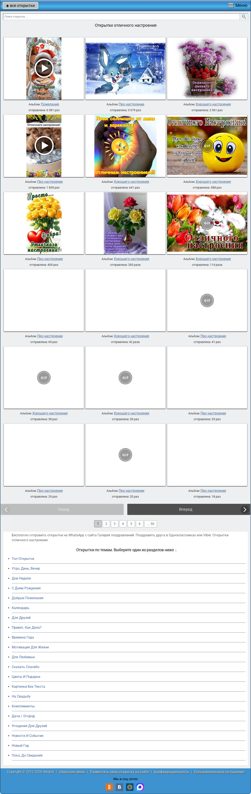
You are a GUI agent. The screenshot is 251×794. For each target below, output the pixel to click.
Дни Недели (21, 578)
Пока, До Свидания (27, 755)
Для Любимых (23, 657)
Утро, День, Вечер (26, 568)
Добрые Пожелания (27, 598)
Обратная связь (72, 772)
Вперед (185, 509)
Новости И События (27, 736)
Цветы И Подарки (26, 677)
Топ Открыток (23, 559)
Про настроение (131, 104)
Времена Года (23, 637)
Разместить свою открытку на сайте (119, 772)
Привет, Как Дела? (27, 627)
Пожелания (50, 104)
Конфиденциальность (171, 772)
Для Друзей (21, 618)
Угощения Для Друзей (29, 726)
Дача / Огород (23, 716)
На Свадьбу (21, 696)
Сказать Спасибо (25, 667)
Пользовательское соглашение (219, 772)
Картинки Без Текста (28, 687)
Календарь (20, 608)
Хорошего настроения (213, 104)
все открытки (20, 5)
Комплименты (23, 706)
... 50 (150, 524)
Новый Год (20, 746)
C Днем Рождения (26, 588)
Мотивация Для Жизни (30, 647)
